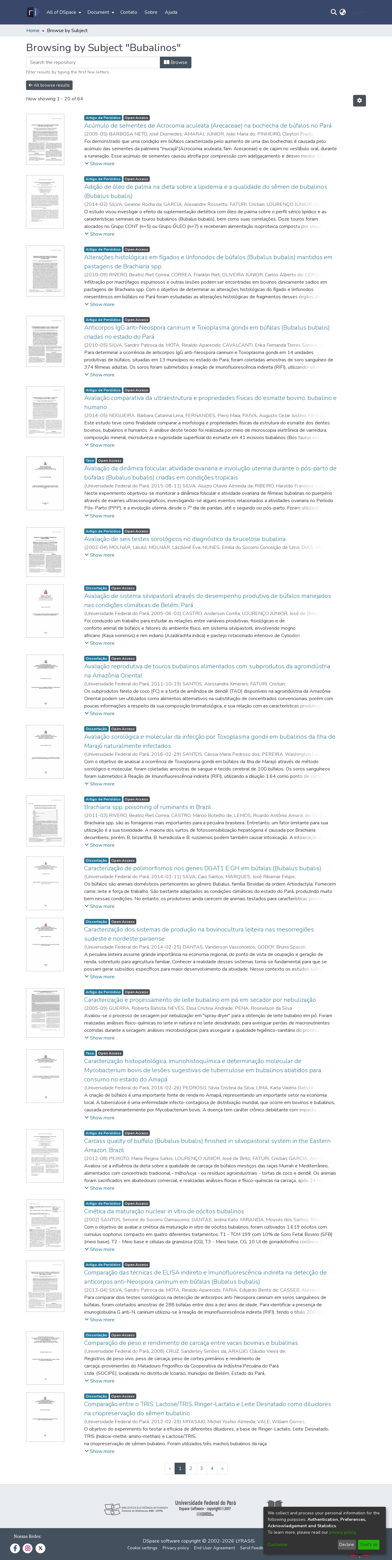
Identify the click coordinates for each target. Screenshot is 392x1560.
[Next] (222, 1468)
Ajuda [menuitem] (171, 12)
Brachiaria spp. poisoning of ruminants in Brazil (147, 807)
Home (33, 30)
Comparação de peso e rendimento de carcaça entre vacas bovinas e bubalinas (191, 1343)
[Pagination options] (359, 100)
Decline (346, 1544)
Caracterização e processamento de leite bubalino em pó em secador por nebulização (200, 1000)
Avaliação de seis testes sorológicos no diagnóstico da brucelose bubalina (185, 539)
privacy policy (342, 1532)
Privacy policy (176, 1548)
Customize (278, 1544)
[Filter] (93, 62)
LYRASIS (245, 1541)
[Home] (33, 12)
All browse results (49, 85)
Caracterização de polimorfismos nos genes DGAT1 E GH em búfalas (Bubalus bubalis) (202, 868)
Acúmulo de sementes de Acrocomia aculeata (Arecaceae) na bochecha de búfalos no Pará (208, 125)
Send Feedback (255, 1548)
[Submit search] (334, 12)
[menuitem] (63, 12)
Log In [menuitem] (355, 12)
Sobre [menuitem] (151, 12)
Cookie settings (142, 1548)
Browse (175, 62)
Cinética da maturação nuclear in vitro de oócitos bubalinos (164, 1211)
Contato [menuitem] (128, 12)
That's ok (369, 1544)
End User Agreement (214, 1548)
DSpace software (161, 1541)
